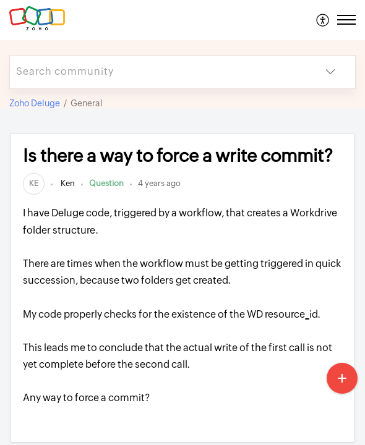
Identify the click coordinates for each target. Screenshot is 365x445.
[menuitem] (323, 20)
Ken (67, 183)
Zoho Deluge (34, 103)
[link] (34, 183)
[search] (158, 72)
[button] (323, 20)
